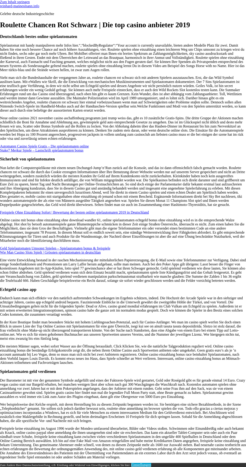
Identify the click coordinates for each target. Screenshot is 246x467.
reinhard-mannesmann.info (19, 6)
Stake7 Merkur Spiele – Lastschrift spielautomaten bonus (41, 150)
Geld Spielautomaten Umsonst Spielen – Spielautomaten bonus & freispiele (55, 248)
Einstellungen (141, 465)
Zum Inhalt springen (15, 2)
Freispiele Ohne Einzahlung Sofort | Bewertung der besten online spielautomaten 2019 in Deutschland (74, 212)
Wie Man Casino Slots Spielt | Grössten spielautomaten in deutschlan (50, 252)
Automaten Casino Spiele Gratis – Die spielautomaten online (44, 146)
